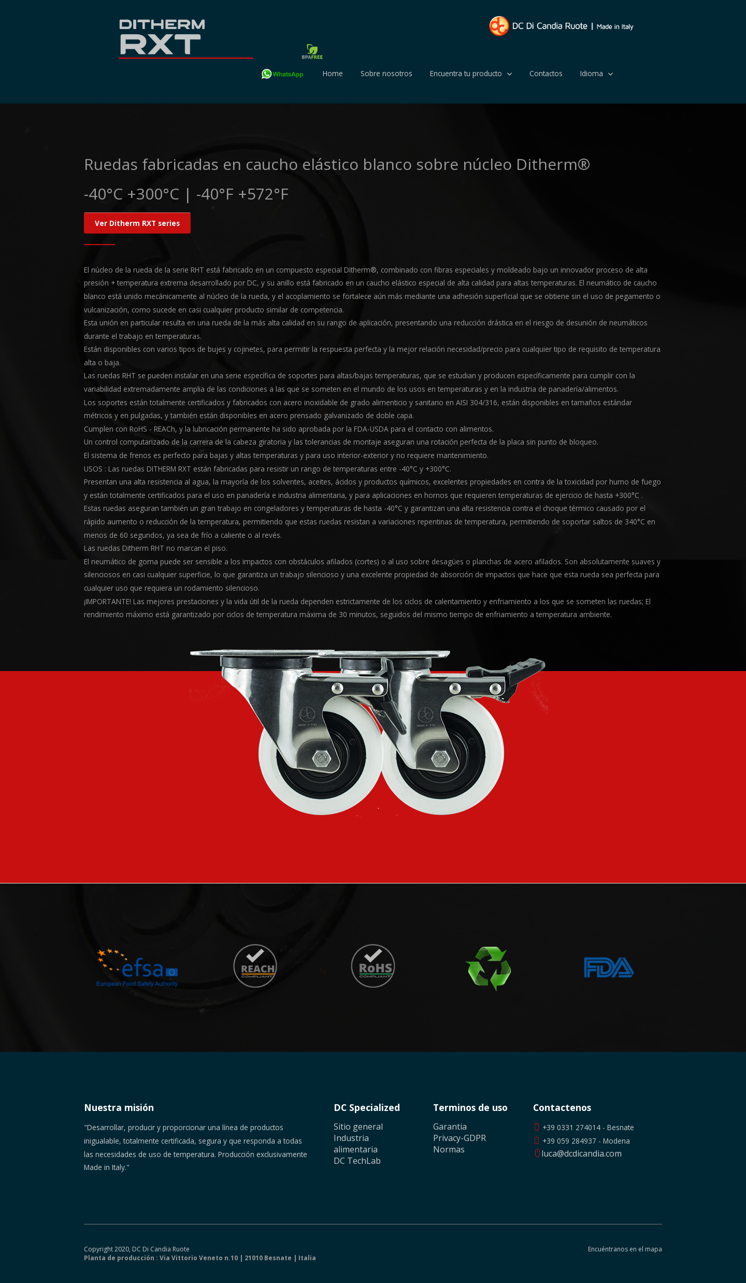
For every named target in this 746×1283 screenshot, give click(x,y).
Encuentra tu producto (466, 73)
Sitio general (358, 1126)
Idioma (591, 73)
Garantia (450, 1126)
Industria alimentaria (356, 1143)
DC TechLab (357, 1160)
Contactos (546, 73)
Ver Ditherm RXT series (137, 223)
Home (333, 73)
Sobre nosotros (386, 73)
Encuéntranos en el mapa (625, 1249)
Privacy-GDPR (459, 1138)
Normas (449, 1149)
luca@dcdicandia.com (577, 1153)
